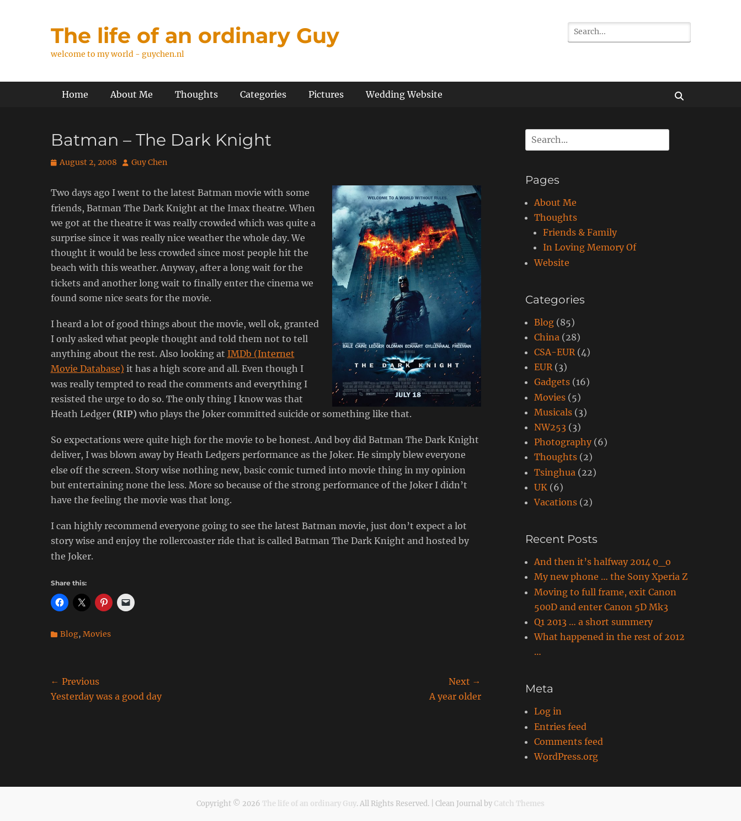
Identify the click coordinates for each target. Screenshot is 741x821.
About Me (131, 94)
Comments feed (568, 741)
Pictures (326, 94)
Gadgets (552, 381)
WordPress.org (566, 756)
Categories (263, 94)
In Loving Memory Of (589, 247)
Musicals (553, 412)
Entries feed (560, 726)
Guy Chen (149, 162)
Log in (548, 711)
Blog (69, 634)
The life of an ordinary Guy (195, 36)
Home (75, 94)
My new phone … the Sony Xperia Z (610, 576)
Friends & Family (580, 232)
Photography (562, 441)
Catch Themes (519, 803)
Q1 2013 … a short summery (593, 621)
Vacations (555, 502)
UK (540, 487)
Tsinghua (554, 472)
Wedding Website (404, 94)
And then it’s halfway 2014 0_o (602, 561)
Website (551, 262)
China (546, 337)
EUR (543, 366)
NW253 (550, 427)
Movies (97, 634)
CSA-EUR (554, 352)
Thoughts (196, 94)
